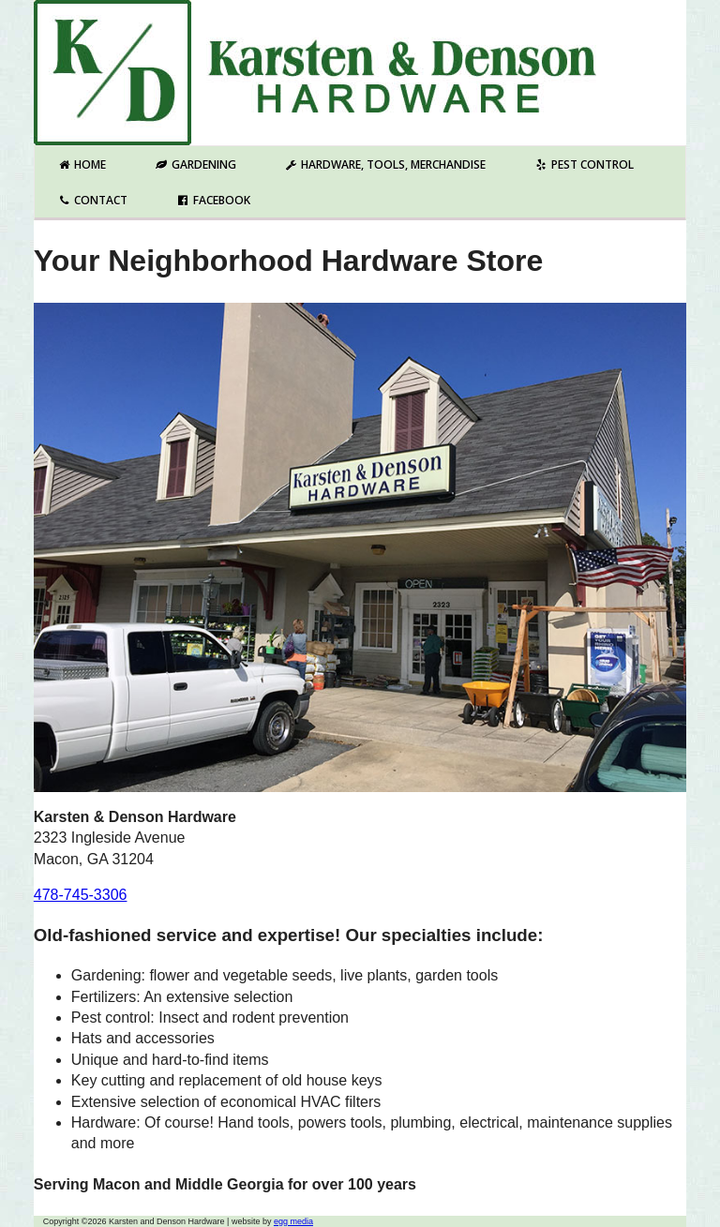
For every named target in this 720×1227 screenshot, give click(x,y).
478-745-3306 (81, 895)
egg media (293, 1221)
